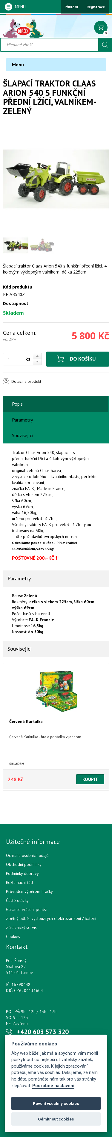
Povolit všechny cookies (56, 1103)
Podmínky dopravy (22, 873)
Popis (17, 404)
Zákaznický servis (21, 927)
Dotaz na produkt (26, 381)
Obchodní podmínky (24, 864)
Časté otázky (17, 900)
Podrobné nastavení (53, 1085)
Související (22, 435)
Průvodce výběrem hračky (29, 891)
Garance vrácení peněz (26, 909)
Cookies (13, 936)
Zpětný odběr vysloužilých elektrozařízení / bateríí (51, 918)
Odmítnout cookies (56, 1119)
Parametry (22, 420)
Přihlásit (71, 7)
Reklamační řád (19, 882)
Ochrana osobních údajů (27, 855)
